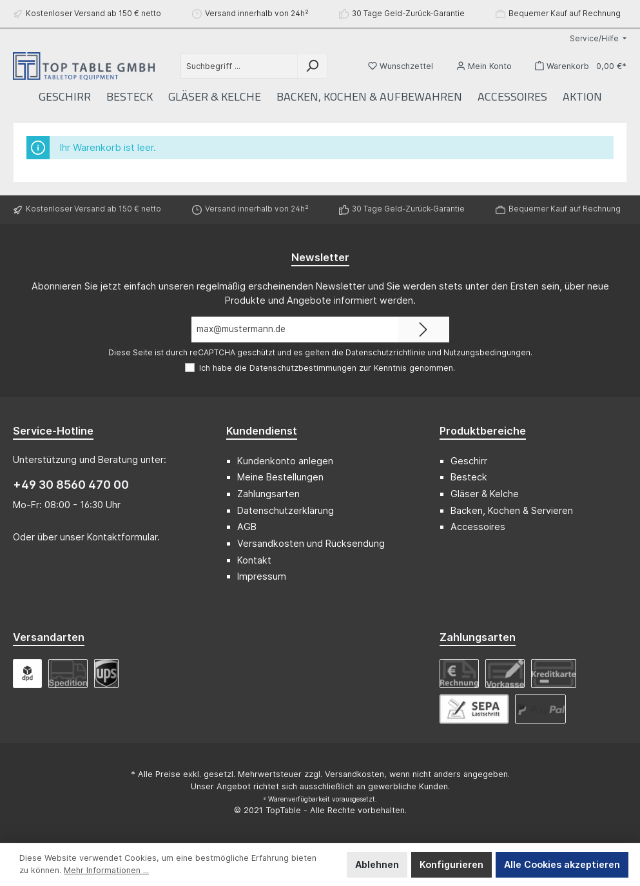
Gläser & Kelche (485, 493)
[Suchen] (312, 66)
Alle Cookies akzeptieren (562, 864)
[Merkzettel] (400, 66)
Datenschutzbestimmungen (302, 368)
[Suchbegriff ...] (239, 66)
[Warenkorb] (577, 66)
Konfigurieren (451, 864)
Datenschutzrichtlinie (385, 352)
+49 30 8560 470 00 (71, 484)
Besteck (469, 476)
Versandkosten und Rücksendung (311, 543)
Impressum (261, 576)
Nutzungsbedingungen (486, 352)
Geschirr (469, 460)
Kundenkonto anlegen (285, 460)
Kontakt (254, 560)
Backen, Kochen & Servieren (512, 510)
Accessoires (478, 526)
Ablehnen (377, 864)
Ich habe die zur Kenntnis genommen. (327, 368)
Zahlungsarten (268, 493)
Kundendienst (261, 430)
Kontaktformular (122, 536)
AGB (247, 526)
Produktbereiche (483, 430)
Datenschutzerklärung (285, 510)
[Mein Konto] (484, 66)
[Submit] (423, 329)
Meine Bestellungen (280, 476)
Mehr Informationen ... (106, 870)
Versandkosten (354, 774)
